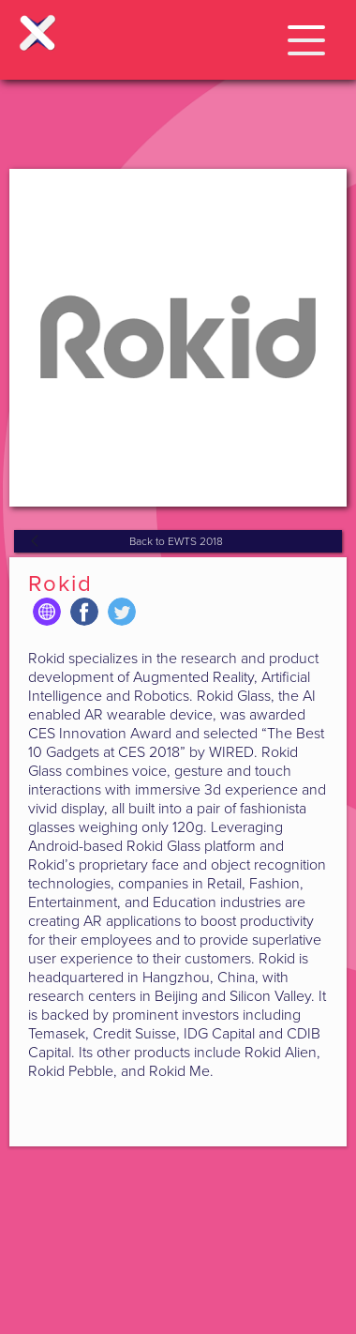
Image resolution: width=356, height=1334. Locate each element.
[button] (306, 37)
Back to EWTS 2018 (176, 541)
